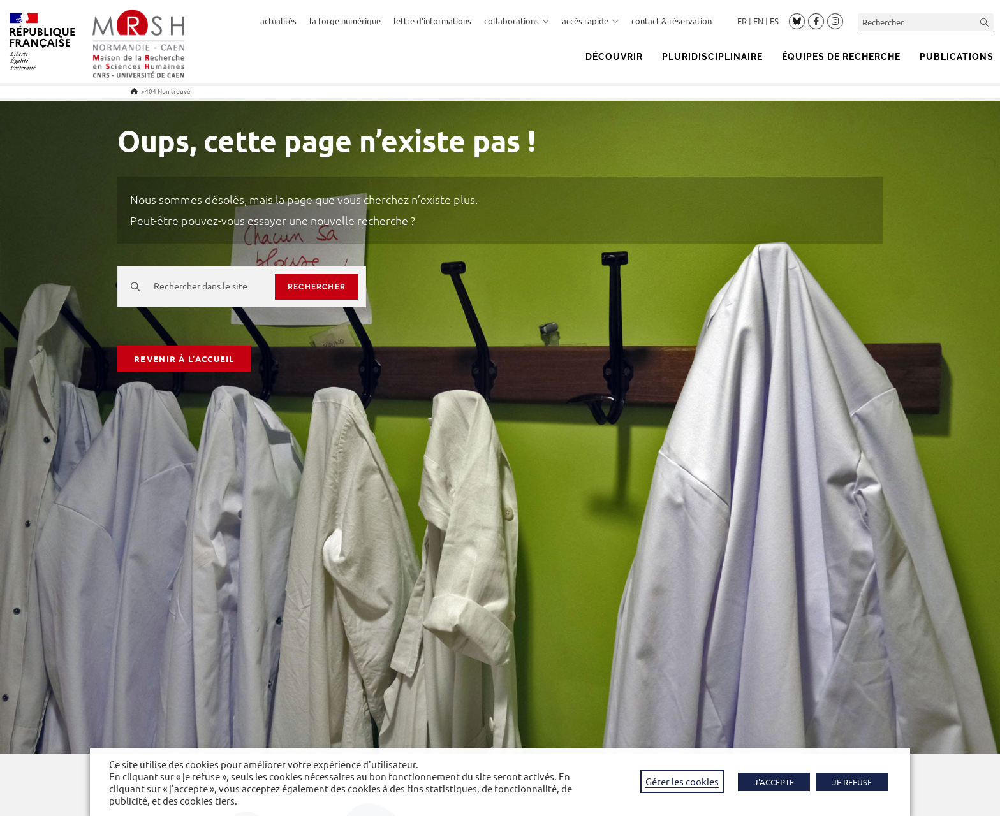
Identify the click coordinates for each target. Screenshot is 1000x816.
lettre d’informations (432, 20)
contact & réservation (671, 20)
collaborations (516, 20)
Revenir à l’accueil (184, 358)
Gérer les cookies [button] (682, 781)
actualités (278, 20)
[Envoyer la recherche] (984, 22)
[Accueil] (134, 91)
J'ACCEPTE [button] (774, 781)
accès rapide (590, 20)
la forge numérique (345, 20)
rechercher (317, 286)
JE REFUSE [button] (852, 781)
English (758, 21)
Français (742, 21)
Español (774, 21)
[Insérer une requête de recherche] (926, 22)
